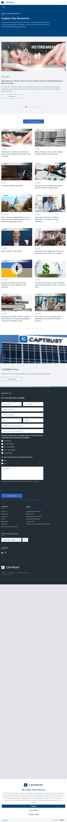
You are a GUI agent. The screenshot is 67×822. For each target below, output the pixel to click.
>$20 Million (8, 453)
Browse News (12, 379)
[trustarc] (61, 820)
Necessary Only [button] (33, 810)
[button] (64, 782)
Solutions (4, 524)
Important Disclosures (33, 519)
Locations (4, 516)
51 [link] (37, 328)
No (5, 463)
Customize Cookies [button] (33, 814)
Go (25, 540)
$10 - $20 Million (10, 450)
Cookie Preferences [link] (7, 574)
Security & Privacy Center (9, 526)
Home (3, 7)
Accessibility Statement (33, 511)
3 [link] (32, 328)
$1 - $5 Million (9, 444)
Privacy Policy (5, 820)
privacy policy (35, 499)
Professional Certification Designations (38, 524)
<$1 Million (7, 441)
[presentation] (14, 487)
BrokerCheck (30, 514)
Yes (5, 460)
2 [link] (29, 328)
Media (3, 519)
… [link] (34, 328)
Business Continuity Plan (34, 516)
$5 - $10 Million (9, 447)
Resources (4, 521)
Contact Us (4, 514)
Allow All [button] (33, 806)
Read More (12, 96)
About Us (4, 511)
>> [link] (41, 328)
